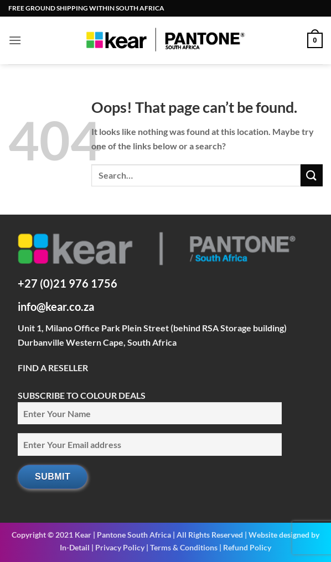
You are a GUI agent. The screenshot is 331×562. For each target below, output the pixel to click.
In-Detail (75, 547)
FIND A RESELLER (53, 367)
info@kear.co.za (56, 306)
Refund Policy (247, 547)
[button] (15, 40)
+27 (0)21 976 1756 (67, 283)
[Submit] (312, 175)
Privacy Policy (119, 547)
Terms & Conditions (184, 547)
